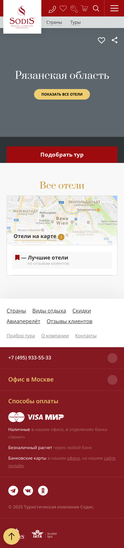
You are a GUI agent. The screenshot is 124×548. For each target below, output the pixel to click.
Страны (16, 310)
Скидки (81, 310)
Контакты (86, 336)
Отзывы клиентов (70, 321)
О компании (55, 336)
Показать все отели (62, 94)
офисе (73, 458)
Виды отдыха (49, 310)
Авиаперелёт (23, 321)
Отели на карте (35, 236)
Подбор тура (21, 336)
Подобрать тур (62, 154)
